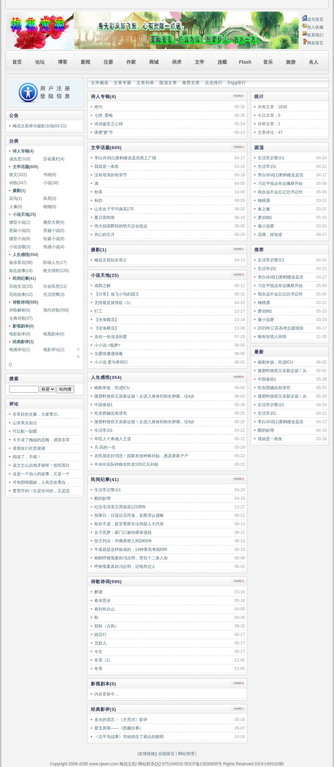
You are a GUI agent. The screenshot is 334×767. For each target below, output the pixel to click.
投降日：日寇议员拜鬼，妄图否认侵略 (129, 515)
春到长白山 (104, 609)
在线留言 (165, 753)
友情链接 (147, 753)
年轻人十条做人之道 (112, 438)
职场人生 (51, 262)
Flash (245, 62)
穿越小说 (51, 230)
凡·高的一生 (105, 447)
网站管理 (186, 753)
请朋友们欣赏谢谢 (29, 448)
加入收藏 (315, 27)
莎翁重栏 (51, 159)
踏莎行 (100, 634)
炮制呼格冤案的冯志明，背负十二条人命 (131, 558)
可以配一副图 (25, 431)
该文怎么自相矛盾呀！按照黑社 (41, 465)
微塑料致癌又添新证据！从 (282, 370)
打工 (98, 311)
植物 (47, 206)
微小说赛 (266, 226)
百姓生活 (17, 286)
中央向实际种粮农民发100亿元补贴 (126, 464)
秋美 (98, 192)
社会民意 (51, 286)
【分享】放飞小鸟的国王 (116, 294)
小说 (47, 182)
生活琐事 (51, 294)
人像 (13, 206)
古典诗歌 (17, 318)
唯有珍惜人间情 (272, 336)
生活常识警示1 (271, 158)
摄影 (17, 190)
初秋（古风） (106, 626)
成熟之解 (102, 285)
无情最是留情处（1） (113, 302)
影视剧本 (21, 326)
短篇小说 (51, 238)
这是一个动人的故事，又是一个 (41, 474)
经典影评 (21, 341)
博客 (62, 62)
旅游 (291, 62)
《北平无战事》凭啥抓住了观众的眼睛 (129, 736)
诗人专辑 (21, 151)
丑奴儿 (100, 643)
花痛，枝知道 (270, 234)
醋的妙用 (266, 430)
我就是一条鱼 (270, 438)
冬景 (98, 668)
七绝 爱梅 (103, 115)
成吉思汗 (17, 159)
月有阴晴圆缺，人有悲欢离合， (41, 482)
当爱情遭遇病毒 (108, 353)
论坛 (40, 62)
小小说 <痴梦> (107, 345)
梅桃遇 (264, 200)
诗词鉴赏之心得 (108, 124)
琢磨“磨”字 (103, 132)
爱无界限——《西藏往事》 (118, 728)
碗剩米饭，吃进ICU (275, 362)
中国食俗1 (267, 379)
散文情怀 (51, 270)
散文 (13, 174)
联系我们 (315, 35)
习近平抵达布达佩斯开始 (280, 183)
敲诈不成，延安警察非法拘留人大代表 (129, 524)
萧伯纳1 (265, 217)
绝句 (98, 107)
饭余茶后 (17, 262)
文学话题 (21, 166)
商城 (154, 62)
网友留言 (315, 43)
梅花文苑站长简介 (110, 260)
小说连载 (17, 246)
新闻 (85, 62)
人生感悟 (21, 254)
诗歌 (13, 182)
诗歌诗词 (21, 302)
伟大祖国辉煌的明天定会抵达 (120, 226)
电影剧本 (17, 334)
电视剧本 (51, 334)
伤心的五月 (104, 234)
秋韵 (98, 200)
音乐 (268, 62)
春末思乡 (102, 600)
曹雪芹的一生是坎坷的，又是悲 (41, 491)
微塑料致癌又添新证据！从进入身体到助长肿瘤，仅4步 (144, 396)
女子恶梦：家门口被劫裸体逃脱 (123, 532)
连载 (222, 62)
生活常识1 (267, 166)
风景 (47, 198)
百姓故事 (17, 294)
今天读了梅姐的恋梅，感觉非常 (41, 439)
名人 (313, 62)
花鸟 (13, 198)
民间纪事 (21, 278)
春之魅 (264, 209)
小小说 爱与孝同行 (111, 362)
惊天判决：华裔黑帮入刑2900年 (123, 541)
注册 (108, 62)
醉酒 (98, 592)
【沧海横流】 (106, 319)
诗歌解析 (17, 310)
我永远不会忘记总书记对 (280, 192)
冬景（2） (103, 660)
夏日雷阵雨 (104, 217)
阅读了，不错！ (27, 456)
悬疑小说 (17, 230)
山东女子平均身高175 (114, 209)
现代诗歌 (51, 310)
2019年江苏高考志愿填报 (281, 328)
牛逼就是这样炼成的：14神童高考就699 (130, 549)
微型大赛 (51, 222)
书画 (47, 174)
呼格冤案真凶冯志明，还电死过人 (125, 566)
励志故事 (17, 270)
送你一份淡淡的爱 (110, 336)
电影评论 (51, 349)
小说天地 (21, 214)
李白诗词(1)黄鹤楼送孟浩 (281, 175)
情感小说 (51, 246)
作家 (131, 62)
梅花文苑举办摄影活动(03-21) (40, 126)
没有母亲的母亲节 (110, 175)
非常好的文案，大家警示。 (37, 414)
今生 (98, 651)
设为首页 (315, 19)
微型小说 (17, 222)
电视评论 (17, 349)
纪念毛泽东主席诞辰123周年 (120, 507)
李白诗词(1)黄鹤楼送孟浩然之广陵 (125, 158)
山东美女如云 (25, 422)
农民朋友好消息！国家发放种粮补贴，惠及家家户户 (141, 455)
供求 (176, 62)
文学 (199, 62)
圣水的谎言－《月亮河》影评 (120, 719)
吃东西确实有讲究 (274, 387)
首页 (17, 62)
